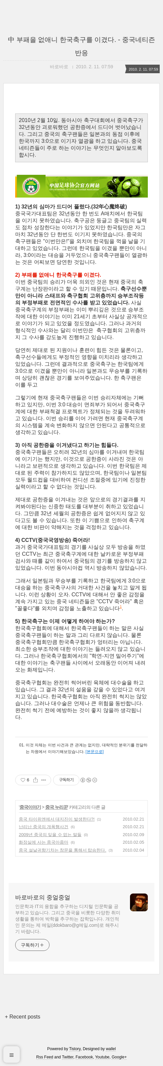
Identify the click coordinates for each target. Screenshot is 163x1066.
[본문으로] (94, 751)
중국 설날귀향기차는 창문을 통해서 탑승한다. (62, 850)
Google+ (119, 1057)
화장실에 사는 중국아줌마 (43, 842)
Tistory (75, 1049)
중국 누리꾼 (56, 807)
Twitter (68, 1057)
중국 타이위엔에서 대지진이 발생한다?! (57, 819)
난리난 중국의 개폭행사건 (43, 826)
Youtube (102, 1057)
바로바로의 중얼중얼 (42, 897)
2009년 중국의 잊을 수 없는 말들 (50, 834)
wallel (111, 1049)
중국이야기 (30, 807)
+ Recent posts (22, 1016)
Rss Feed (44, 1057)
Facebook (84, 1057)
